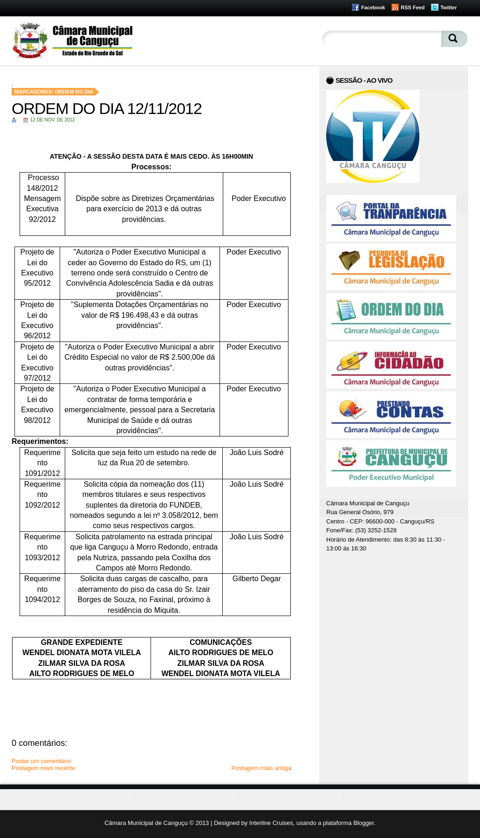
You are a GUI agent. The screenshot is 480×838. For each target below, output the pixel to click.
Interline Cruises (271, 822)
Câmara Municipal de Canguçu (145, 822)
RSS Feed (413, 7)
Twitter (448, 7)
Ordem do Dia (74, 91)
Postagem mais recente (43, 767)
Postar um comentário (41, 761)
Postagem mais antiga (261, 767)
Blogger (363, 822)
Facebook (373, 7)
